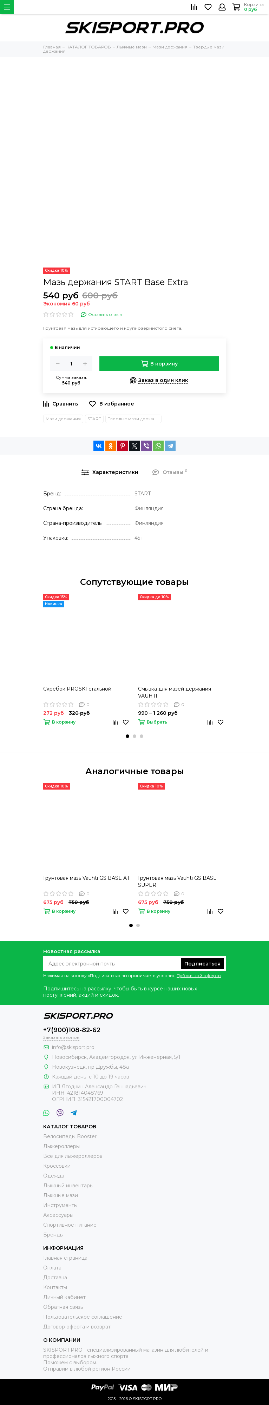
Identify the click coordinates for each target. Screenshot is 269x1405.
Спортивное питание (70, 1225)
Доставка (55, 1277)
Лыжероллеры (61, 1146)
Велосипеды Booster (70, 1136)
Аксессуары (58, 1215)
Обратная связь (63, 1307)
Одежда (53, 1176)
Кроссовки (57, 1166)
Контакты (55, 1287)
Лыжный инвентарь (67, 1185)
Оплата (52, 1268)
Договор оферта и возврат (77, 1327)
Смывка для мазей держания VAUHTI (174, 692)
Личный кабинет (64, 1297)
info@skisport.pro (73, 1047)
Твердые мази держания (135, 418)
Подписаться (202, 964)
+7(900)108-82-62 (71, 1030)
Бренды (53, 1235)
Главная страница (65, 1258)
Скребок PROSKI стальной (77, 689)
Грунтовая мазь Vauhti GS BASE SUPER (177, 881)
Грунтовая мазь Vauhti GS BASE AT (86, 878)
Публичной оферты (199, 975)
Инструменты (60, 1205)
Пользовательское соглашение (82, 1317)
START (94, 418)
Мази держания (63, 418)
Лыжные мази (60, 1195)
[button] (127, 736)
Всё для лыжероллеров (73, 1156)
